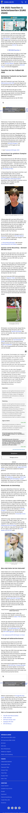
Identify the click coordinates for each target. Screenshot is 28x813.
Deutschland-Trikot (8, 168)
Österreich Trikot (5, 767)
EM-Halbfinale (9, 477)
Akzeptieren (14, 453)
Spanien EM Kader (16, 331)
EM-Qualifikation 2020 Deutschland (11, 178)
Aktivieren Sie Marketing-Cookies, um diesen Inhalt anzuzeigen (14, 109)
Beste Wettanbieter (5, 748)
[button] (26, 351)
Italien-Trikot (17, 616)
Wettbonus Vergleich (6, 751)
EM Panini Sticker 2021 (9, 719)
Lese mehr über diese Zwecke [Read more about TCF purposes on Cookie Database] (19, 449)
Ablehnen (14, 461)
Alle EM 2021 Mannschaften (10, 715)
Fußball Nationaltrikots (6, 761)
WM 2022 (3, 746)
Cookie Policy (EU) (5, 800)
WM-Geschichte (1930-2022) (8, 737)
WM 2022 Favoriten (14, 50)
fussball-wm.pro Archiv (6, 788)
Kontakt (3, 791)
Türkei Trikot (4, 773)
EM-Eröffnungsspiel (8, 631)
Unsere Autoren (5, 785)
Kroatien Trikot (4, 775)
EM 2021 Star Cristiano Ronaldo (16, 665)
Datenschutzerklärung (6, 797)
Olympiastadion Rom (14, 628)
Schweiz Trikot (4, 770)
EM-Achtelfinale (7, 344)
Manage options (14, 457)
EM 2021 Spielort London (17, 478)
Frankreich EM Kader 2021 (12, 150)
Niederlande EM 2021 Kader (8, 525)
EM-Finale (23, 477)
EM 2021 (14, 45)
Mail (19, 808)
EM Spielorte (6, 38)
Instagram (8, 808)
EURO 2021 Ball (7, 717)
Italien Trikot (4, 778)
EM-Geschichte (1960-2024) (8, 740)
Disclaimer (3, 802)
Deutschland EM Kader (9, 242)
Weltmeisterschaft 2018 (7, 83)
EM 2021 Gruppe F (13, 143)
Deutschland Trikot (5, 764)
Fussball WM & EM (8, 2)
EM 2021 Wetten (9, 63)
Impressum (4, 794)
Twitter (12, 808)
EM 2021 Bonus (7, 723)
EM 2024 (3, 743)
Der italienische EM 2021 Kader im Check (14, 635)
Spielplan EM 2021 (8, 721)
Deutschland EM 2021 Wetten (9, 244)
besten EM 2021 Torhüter (13, 598)
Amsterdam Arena (20, 514)
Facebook (16, 808)
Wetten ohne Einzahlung (7, 754)
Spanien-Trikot (11, 278)
